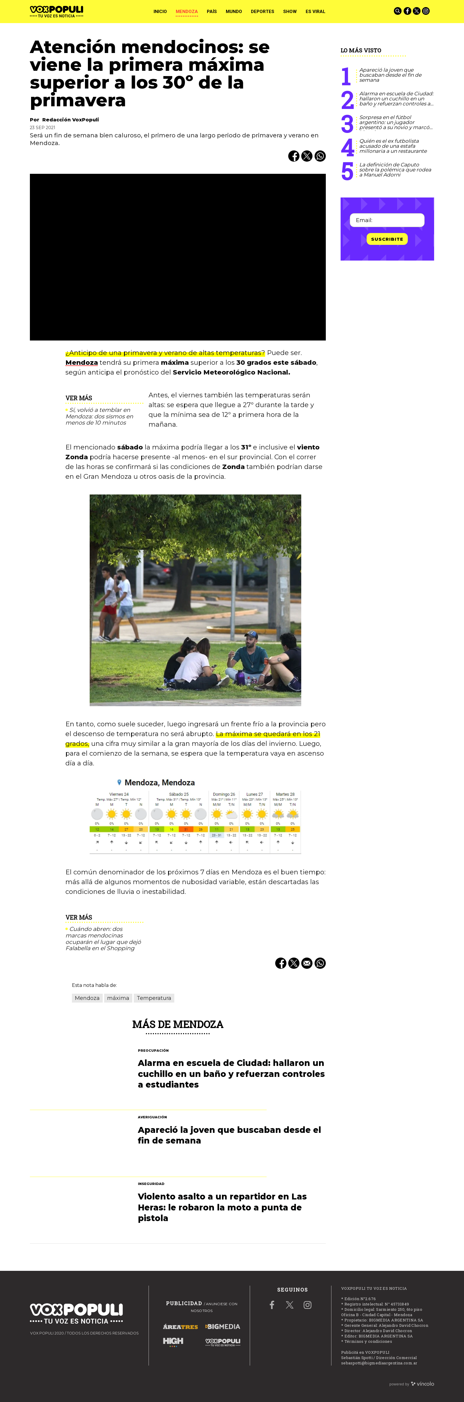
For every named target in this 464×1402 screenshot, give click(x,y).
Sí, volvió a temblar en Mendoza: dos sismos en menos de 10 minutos (99, 416)
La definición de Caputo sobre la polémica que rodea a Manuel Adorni (395, 170)
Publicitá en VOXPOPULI (365, 1352)
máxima (118, 998)
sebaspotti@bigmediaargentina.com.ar (379, 1363)
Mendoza (81, 363)
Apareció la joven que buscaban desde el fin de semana (390, 75)
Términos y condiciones (368, 1341)
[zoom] (178, 257)
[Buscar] (398, 11)
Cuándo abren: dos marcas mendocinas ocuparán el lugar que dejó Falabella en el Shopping (103, 939)
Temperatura (154, 998)
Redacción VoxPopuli (70, 120)
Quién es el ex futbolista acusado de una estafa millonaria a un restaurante (393, 146)
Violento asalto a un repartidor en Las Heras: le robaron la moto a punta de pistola (222, 1207)
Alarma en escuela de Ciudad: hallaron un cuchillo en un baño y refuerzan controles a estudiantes (396, 101)
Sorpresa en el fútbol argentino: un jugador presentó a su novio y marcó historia (394, 124)
